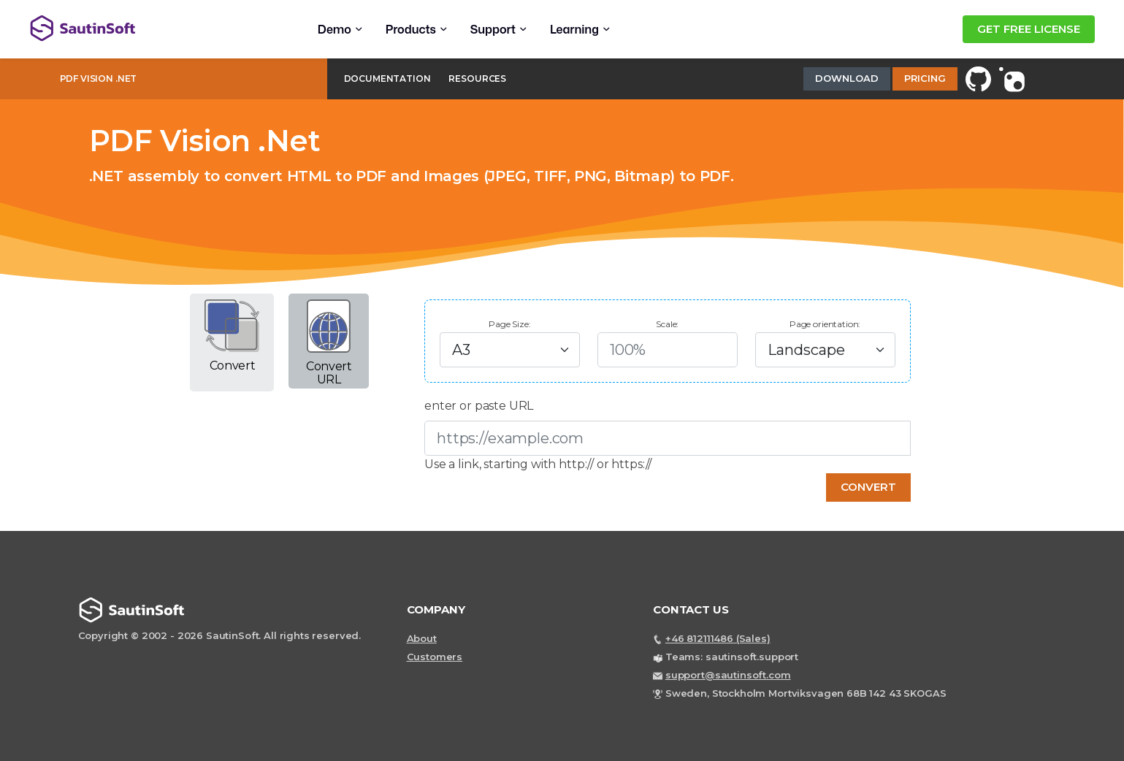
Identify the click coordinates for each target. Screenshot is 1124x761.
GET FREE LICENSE (1028, 29)
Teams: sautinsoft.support (731, 656)
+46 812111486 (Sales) (718, 638)
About (422, 638)
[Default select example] (510, 349)
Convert (868, 487)
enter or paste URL (478, 406)
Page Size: (510, 323)
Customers (435, 656)
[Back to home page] (147, 28)
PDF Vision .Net (98, 78)
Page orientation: (825, 323)
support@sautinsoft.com (728, 675)
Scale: (667, 323)
